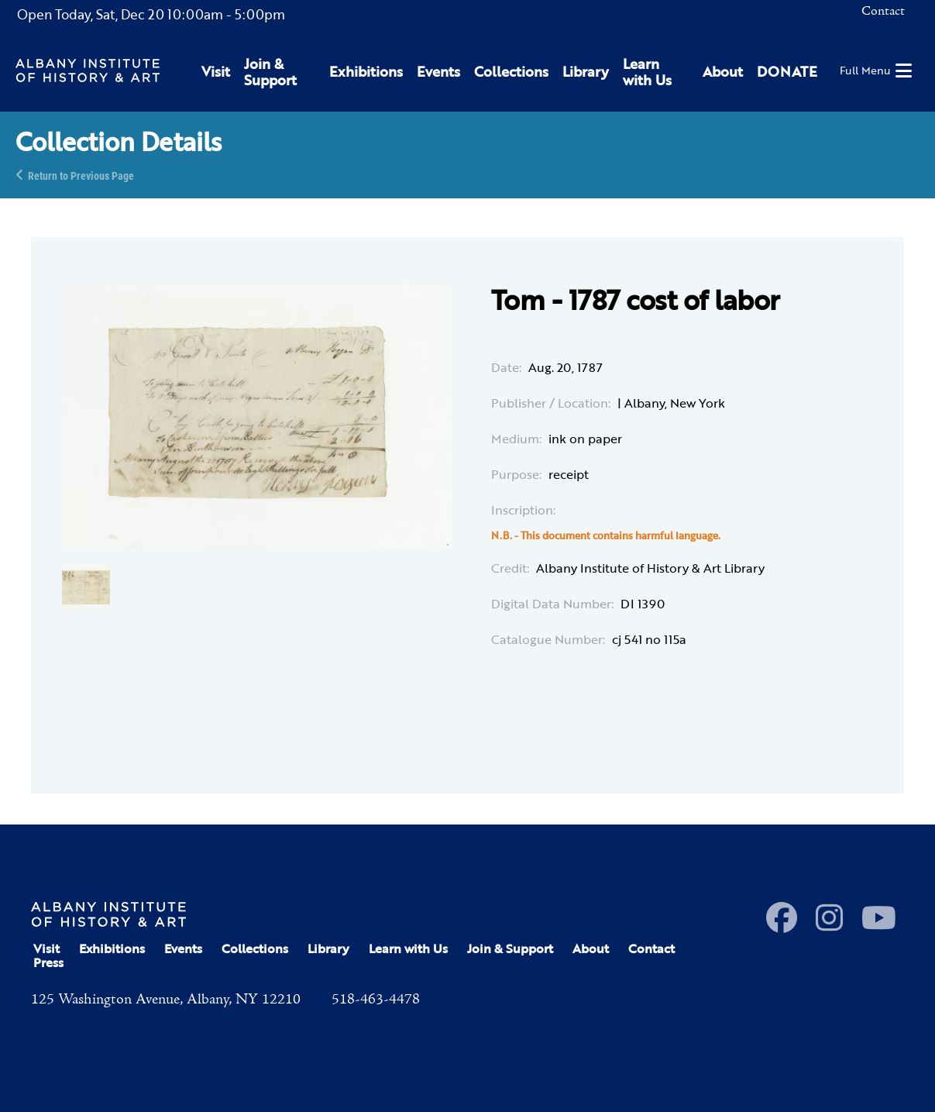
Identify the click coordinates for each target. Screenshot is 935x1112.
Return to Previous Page (81, 174)
